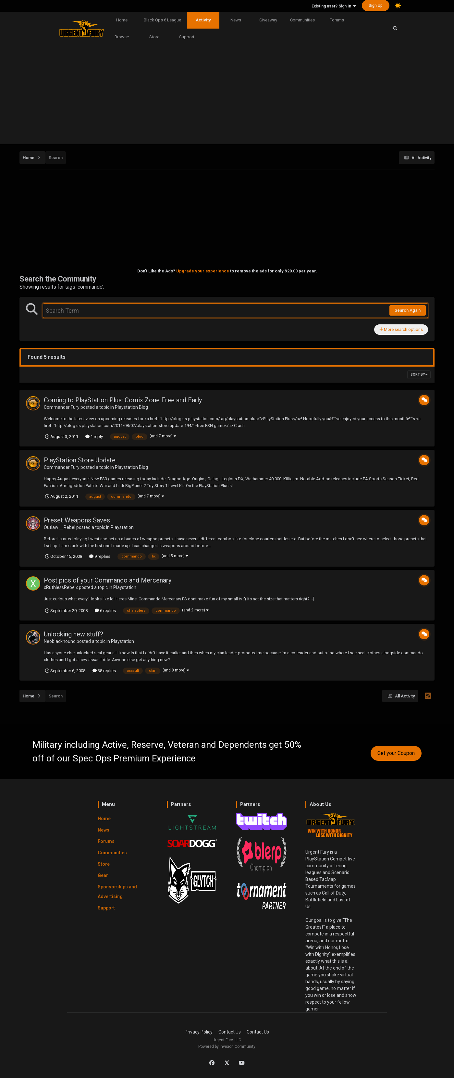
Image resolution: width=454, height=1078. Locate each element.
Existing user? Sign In (334, 6)
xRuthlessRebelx (61, 587)
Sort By (419, 374)
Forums (337, 20)
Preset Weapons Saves (77, 520)
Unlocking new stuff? (73, 634)
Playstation (122, 527)
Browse (122, 36)
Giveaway (268, 20)
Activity (203, 20)
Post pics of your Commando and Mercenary (107, 580)
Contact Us (229, 1031)
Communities (302, 20)
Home (122, 20)
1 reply (94, 436)
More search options (401, 329)
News (235, 20)
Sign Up (376, 5)
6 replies (105, 610)
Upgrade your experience (202, 271)
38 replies (104, 670)
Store (154, 36)
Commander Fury (62, 407)
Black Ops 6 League (162, 20)
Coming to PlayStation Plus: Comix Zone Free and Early (123, 400)
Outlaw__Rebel (59, 527)
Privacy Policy (199, 1031)
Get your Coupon (396, 753)
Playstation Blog (131, 407)
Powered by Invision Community (226, 1046)
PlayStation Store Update (80, 460)
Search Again (408, 310)
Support (186, 36)
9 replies (99, 556)
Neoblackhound (60, 641)
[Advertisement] (227, 95)
